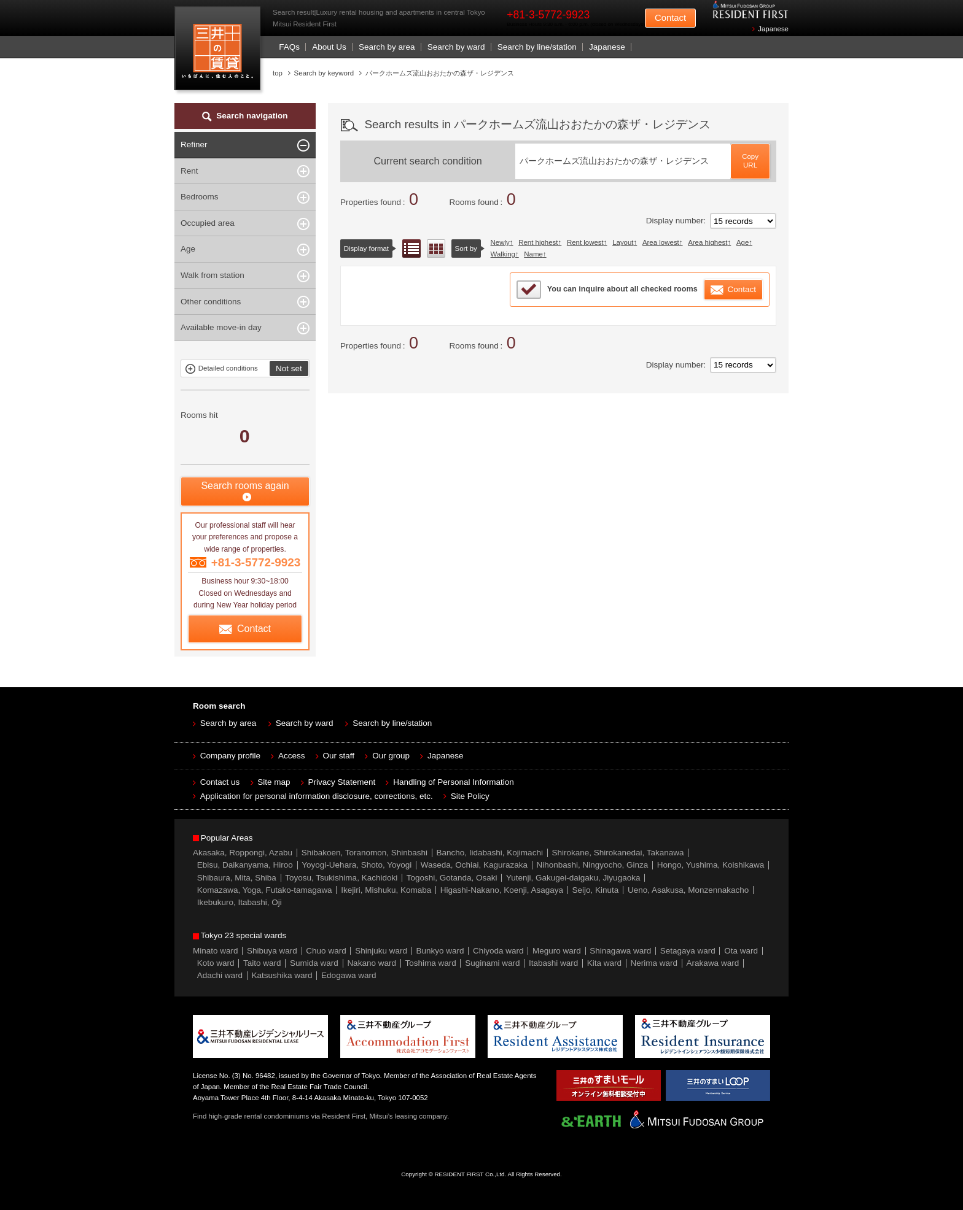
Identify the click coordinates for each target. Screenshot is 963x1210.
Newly (500, 242)
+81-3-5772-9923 (548, 15)
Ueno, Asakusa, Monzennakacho (688, 890)
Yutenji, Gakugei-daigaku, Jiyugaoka (573, 877)
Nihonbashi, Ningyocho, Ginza (593, 864)
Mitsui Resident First (220, 51)
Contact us (220, 782)
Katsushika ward (282, 975)
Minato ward (215, 950)
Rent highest (538, 242)
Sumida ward (314, 963)
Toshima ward (430, 963)
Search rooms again (245, 485)
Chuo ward (326, 950)
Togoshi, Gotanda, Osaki (452, 877)
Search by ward (456, 47)
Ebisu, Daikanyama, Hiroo (245, 864)
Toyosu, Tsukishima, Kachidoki (341, 877)
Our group (391, 755)
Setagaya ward (687, 950)
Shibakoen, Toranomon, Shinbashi (364, 852)
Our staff (339, 755)
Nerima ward (654, 963)
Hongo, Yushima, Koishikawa (711, 864)
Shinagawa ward (620, 950)
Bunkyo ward (440, 950)
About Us (329, 47)
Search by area (387, 47)
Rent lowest (585, 242)
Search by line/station (537, 47)
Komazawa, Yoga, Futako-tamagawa (264, 890)
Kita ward (604, 963)
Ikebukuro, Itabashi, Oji (239, 902)
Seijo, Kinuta (595, 890)
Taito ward (262, 963)
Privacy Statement (342, 782)
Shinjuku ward (381, 950)
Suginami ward (492, 963)
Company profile (230, 755)
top (278, 73)
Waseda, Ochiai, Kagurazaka (474, 864)
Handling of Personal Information (453, 782)
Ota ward (741, 950)
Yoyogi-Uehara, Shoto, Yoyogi (356, 864)
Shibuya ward (272, 950)
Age (742, 242)
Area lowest (660, 242)
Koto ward (216, 963)
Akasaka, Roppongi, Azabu (242, 852)
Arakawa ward (713, 963)
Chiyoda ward (498, 950)
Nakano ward (371, 963)
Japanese (773, 29)
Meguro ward (556, 950)
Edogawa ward (348, 975)
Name (533, 254)
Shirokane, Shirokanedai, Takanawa (618, 852)
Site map (273, 782)
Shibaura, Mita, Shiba (236, 877)
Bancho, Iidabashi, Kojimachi (490, 852)
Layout (622, 242)
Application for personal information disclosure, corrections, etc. (316, 796)
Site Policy (470, 796)
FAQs (289, 47)
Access (291, 755)
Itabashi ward (553, 963)
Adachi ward (220, 975)
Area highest (707, 242)
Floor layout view (436, 248)
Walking (503, 254)
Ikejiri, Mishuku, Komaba (386, 890)
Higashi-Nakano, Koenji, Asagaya (501, 890)
